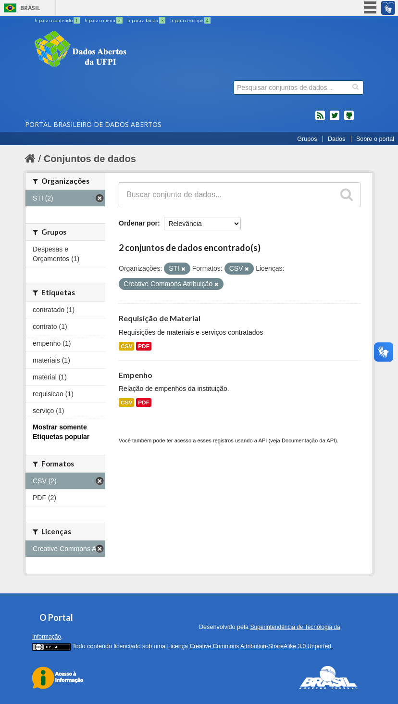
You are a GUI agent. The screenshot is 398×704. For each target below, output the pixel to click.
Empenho (135, 374)
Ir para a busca (146, 20)
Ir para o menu (104, 20)
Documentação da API (308, 440)
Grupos (307, 139)
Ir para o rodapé (190, 20)
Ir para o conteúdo (58, 20)
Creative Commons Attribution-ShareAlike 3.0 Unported (260, 646)
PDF (143, 346)
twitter (334, 119)
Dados (336, 139)
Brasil (30, 8)
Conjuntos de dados (90, 158)
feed (320, 119)
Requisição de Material (159, 318)
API (262, 440)
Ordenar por (138, 223)
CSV (126, 346)
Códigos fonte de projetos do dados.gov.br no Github (349, 119)
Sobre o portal (375, 139)
